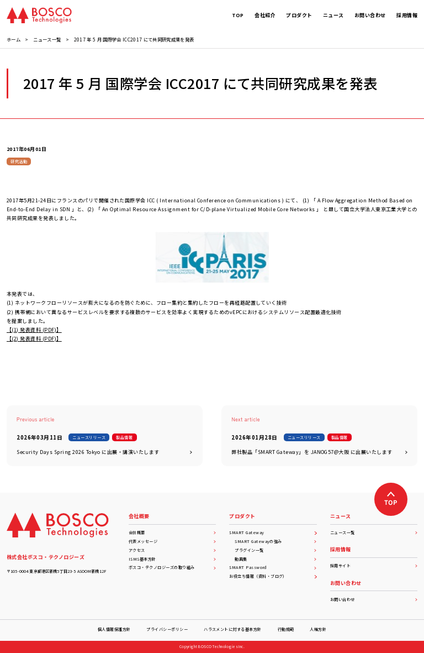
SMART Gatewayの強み (275, 541)
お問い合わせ (373, 599)
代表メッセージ (172, 541)
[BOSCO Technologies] (39, 15)
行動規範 (286, 629)
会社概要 (172, 532)
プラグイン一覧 (275, 550)
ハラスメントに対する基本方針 (233, 629)
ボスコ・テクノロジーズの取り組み (172, 567)
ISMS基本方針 (172, 559)
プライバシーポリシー (167, 629)
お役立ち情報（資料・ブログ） (272, 576)
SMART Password (272, 567)
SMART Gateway (272, 532)
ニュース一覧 (373, 532)
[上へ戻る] (390, 499)
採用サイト (373, 565)
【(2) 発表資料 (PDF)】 (34, 338)
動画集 (275, 559)
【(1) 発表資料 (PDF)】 (34, 329)
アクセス (172, 550)
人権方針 (318, 629)
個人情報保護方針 (114, 629)
